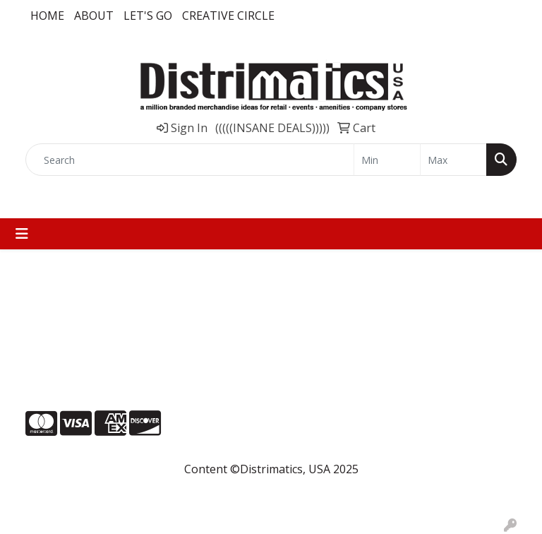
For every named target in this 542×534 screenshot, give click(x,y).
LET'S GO (148, 15)
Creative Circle (228, 15)
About (94, 15)
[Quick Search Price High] (453, 159)
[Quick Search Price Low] (387, 159)
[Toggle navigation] (22, 234)
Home (47, 15)
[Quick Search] (189, 159)
